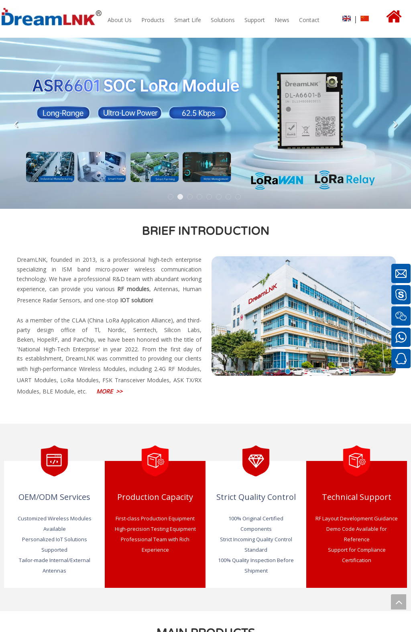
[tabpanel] (205, 123)
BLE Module (58, 391)
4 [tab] (201, 198)
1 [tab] (172, 198)
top (398, 602)
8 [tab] (239, 198)
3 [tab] (191, 198)
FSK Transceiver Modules (135, 380)
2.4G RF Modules (177, 369)
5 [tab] (210, 198)
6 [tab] (220, 198)
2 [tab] (181, 198)
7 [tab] (230, 198)
